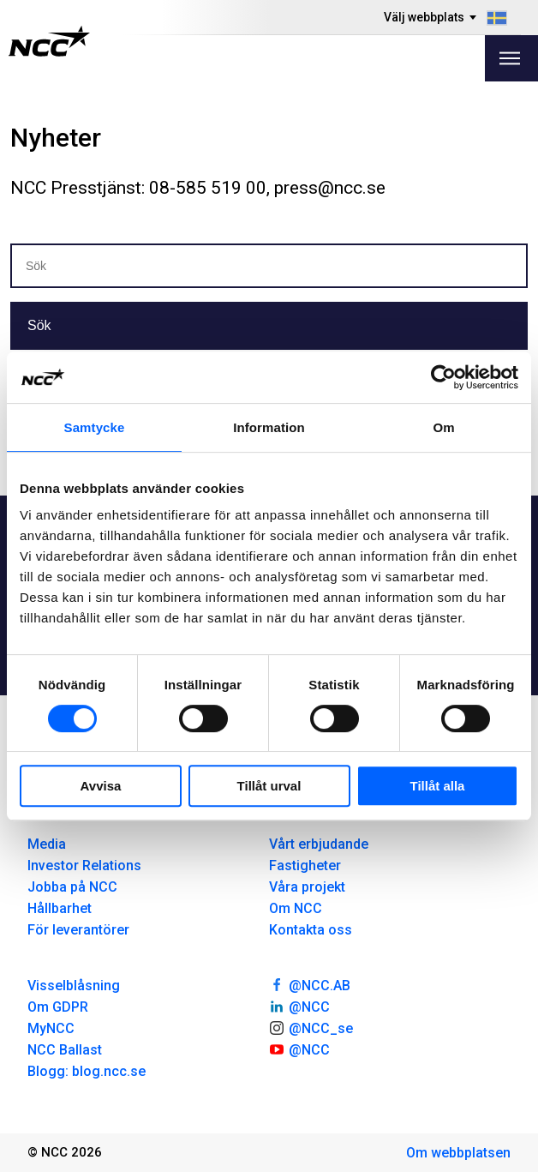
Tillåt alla (437, 785)
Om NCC (295, 908)
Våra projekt (307, 887)
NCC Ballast (64, 1050)
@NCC (299, 1005)
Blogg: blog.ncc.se (86, 1071)
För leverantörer (78, 930)
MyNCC (51, 1028)
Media (46, 844)
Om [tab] (443, 427)
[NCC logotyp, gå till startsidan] (49, 41)
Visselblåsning (73, 985)
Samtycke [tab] (94, 427)
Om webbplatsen (458, 1153)
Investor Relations (84, 865)
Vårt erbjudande (318, 844)
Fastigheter (305, 865)
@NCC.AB (309, 984)
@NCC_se (311, 1027)
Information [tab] (269, 427)
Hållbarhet (59, 908)
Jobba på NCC (72, 887)
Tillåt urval (269, 785)
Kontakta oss (310, 930)
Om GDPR (57, 1007)
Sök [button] (39, 325)
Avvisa (101, 785)
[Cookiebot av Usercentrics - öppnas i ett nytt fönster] (443, 377)
